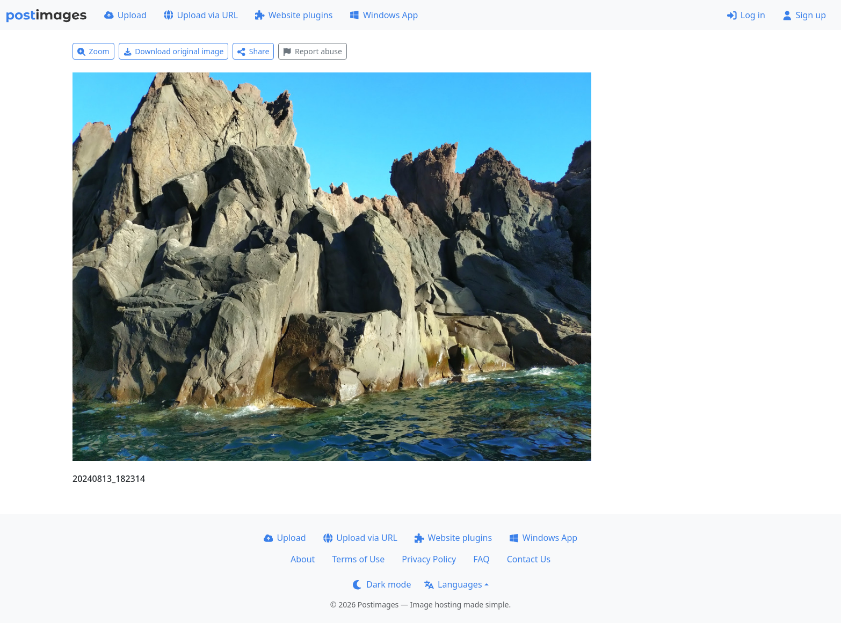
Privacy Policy (429, 559)
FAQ (481, 559)
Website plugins (293, 15)
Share (253, 51)
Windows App (384, 15)
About (303, 559)
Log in (746, 15)
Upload (125, 15)
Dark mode (382, 584)
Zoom (93, 51)
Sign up (804, 15)
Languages (453, 584)
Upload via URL (201, 15)
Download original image (174, 51)
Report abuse (312, 51)
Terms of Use (358, 559)
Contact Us (528, 559)
